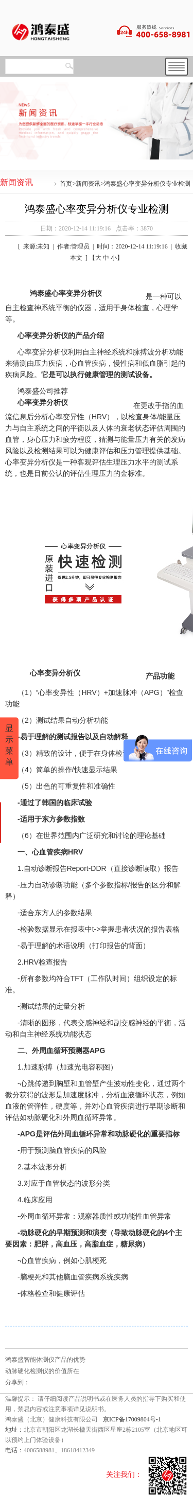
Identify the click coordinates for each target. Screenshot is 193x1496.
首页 (66, 183)
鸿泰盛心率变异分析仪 (66, 293)
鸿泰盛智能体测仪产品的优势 (45, 1359)
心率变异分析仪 (42, 402)
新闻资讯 (88, 183)
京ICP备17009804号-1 (132, 1419)
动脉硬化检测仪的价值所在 (42, 1371)
